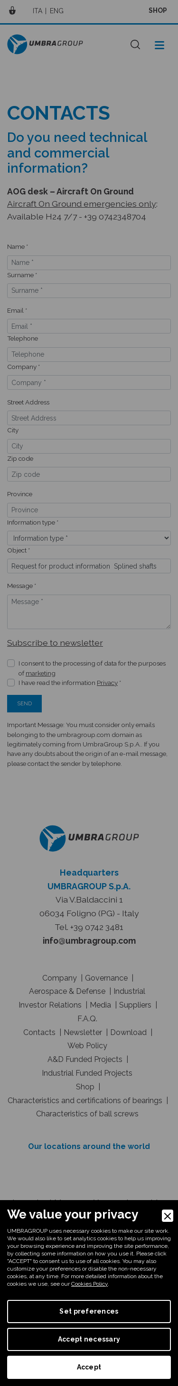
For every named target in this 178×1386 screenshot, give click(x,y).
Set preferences (88, 1311)
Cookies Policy (89, 1284)
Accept (89, 1367)
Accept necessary (89, 1339)
